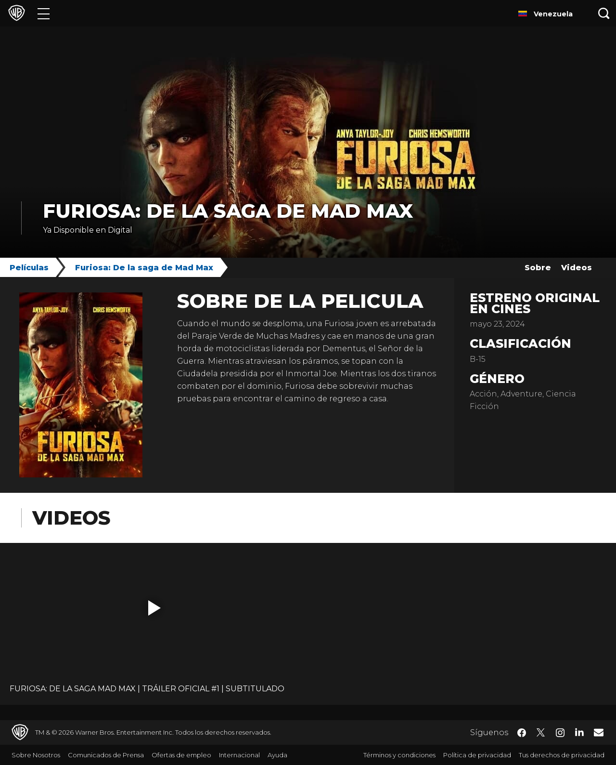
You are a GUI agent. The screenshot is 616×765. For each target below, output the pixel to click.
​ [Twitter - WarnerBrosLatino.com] (541, 732)
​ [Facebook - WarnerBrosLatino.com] (521, 732)
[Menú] (43, 13)
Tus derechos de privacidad (561, 755)
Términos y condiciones (399, 755)
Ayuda (277, 755)
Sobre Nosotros (36, 755)
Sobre (538, 267)
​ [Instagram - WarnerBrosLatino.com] (560, 732)
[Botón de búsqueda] (604, 13)
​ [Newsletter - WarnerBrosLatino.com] (598, 732)
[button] (154, 608)
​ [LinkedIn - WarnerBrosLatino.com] (579, 732)
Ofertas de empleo (181, 755)
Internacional (239, 755)
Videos (576, 267)
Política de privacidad (477, 755)
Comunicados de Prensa (106, 755)
